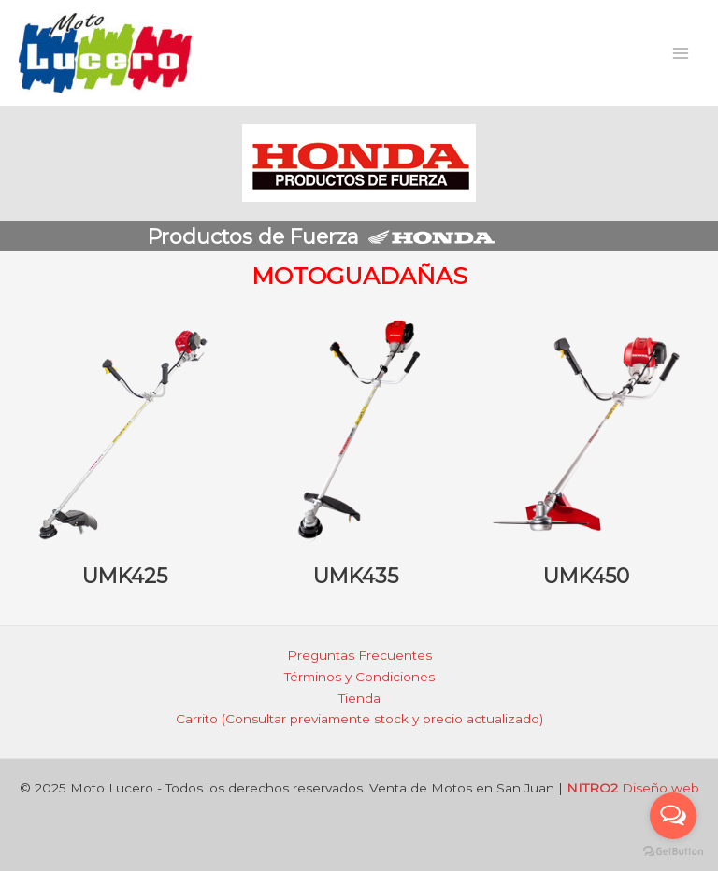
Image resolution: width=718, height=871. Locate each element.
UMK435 (355, 576)
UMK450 (586, 576)
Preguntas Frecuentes (359, 655)
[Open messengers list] (673, 815)
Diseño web (633, 787)
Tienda (359, 698)
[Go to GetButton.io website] (673, 852)
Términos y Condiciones (359, 676)
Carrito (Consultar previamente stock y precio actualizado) (359, 718)
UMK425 (124, 576)
